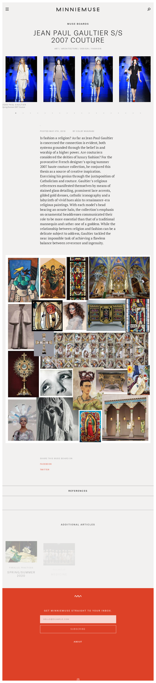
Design (84, 49)
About (78, 641)
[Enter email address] (78, 621)
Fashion (96, 49)
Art (57, 49)
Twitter (45, 471)
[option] (21, 79)
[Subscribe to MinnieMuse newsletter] (78, 631)
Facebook (46, 466)
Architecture (69, 49)
